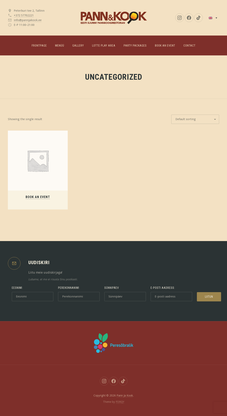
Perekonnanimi (68, 287)
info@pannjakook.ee (28, 20)
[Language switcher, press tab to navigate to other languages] (213, 17)
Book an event (165, 45)
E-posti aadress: (163, 287)
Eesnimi (17, 287)
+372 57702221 (24, 15)
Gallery (78, 45)
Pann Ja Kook (125, 395)
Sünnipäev (111, 287)
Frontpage (39, 45)
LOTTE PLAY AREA (103, 45)
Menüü (59, 45)
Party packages (135, 45)
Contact (189, 45)
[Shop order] (195, 119)
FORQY (120, 401)
